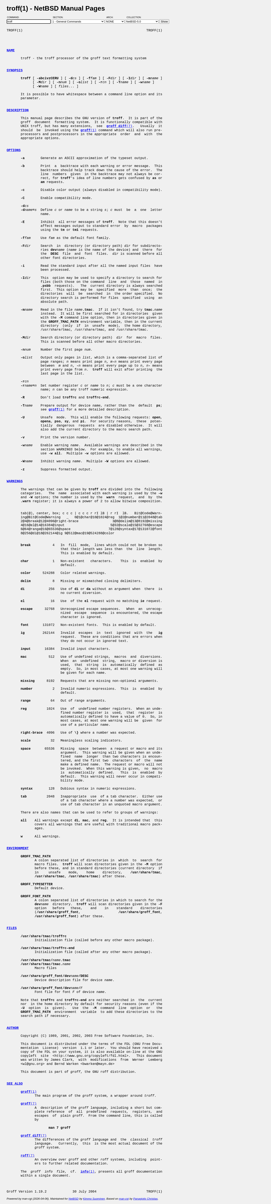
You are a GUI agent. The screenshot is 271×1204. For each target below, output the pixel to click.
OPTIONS (14, 150)
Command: (14, 17)
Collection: (134, 17)
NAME (11, 50)
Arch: (111, 17)
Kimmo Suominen (94, 1198)
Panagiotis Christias (145, 1198)
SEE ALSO (15, 1084)
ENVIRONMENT (18, 848)
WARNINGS (15, 481)
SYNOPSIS (15, 70)
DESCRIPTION (18, 110)
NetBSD (74, 1198)
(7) (119, 126)
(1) (88, 130)
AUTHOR (13, 1028)
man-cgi (124, 1198)
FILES (12, 928)
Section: (59, 17)
